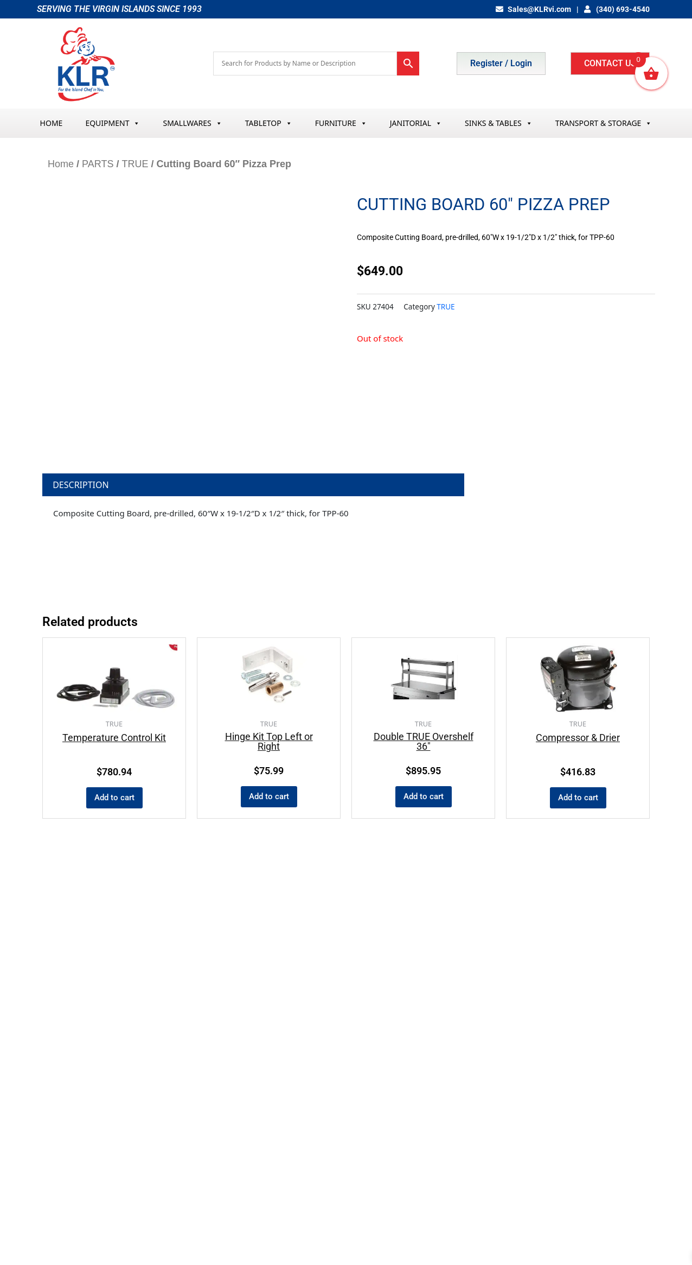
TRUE (134, 164)
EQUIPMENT (112, 123)
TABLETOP (268, 123)
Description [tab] (81, 485)
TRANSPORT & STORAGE (603, 123)
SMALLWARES (192, 123)
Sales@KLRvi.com (533, 9)
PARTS (97, 164)
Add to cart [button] (114, 797)
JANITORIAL (416, 123)
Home (61, 164)
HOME (51, 123)
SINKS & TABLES (499, 123)
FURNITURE (341, 123)
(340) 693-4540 (617, 9)
